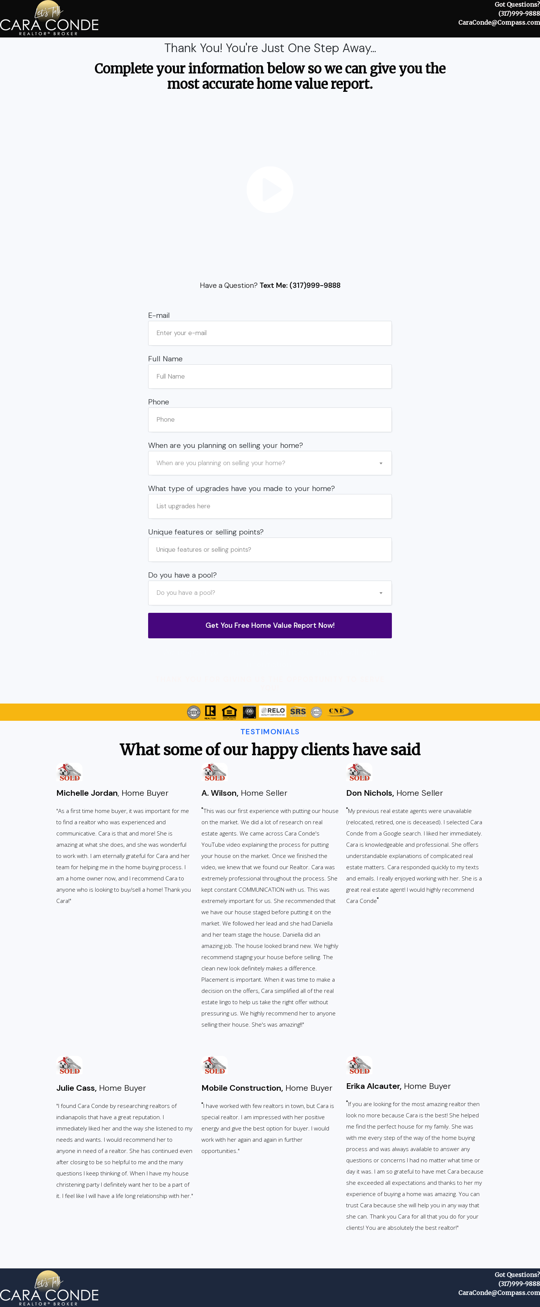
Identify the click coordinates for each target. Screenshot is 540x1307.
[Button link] (270, 625)
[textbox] (270, 463)
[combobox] (270, 463)
